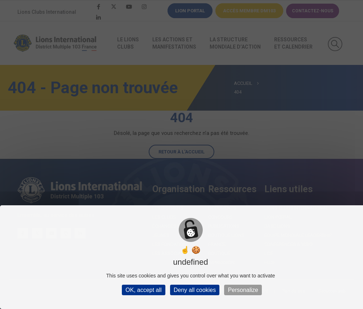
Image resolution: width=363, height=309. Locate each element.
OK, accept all (143, 290)
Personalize (243, 290)
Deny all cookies (195, 290)
